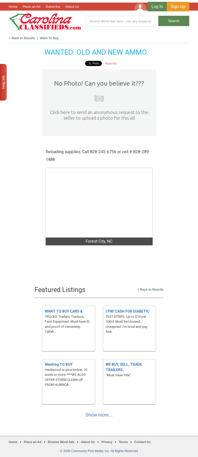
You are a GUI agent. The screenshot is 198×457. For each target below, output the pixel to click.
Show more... (99, 415)
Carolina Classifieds (45, 21)
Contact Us (142, 442)
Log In (157, 6)
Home (13, 7)
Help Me (3, 82)
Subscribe (52, 7)
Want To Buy (49, 38)
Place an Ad (31, 7)
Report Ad (111, 63)
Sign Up (178, 6)
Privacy (106, 442)
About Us (72, 7)
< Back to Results (22, 38)
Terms (123, 442)
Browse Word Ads (61, 442)
